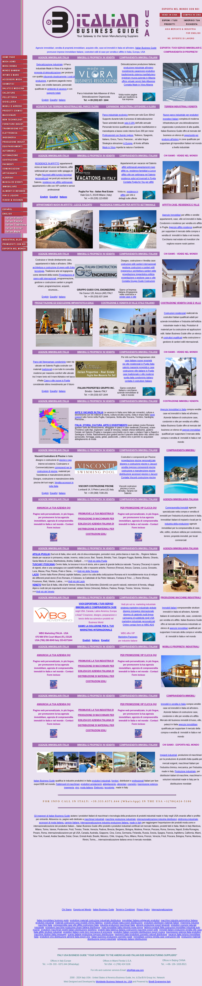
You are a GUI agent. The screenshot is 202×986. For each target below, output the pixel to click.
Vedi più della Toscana (87, 571)
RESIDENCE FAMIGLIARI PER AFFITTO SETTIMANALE (128, 205)
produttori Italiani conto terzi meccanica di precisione (87, 932)
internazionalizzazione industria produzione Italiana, (104, 822)
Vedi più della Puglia (97, 561)
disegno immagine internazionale (138, 611)
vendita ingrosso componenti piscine (138, 467)
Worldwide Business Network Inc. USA (114, 981)
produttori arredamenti (91, 784)
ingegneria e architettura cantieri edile (138, 271)
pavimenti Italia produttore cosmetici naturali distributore (141, 934)
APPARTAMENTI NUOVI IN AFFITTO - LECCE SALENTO (64, 205)
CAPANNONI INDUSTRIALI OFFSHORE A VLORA (131, 106)
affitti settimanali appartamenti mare (138, 167)
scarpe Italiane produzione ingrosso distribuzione (91, 934)
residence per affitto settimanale (58, 182)
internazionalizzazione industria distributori (157, 819)
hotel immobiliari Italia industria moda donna (122, 927)
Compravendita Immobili (176, 507)
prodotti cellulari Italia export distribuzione (123, 923)
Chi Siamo (67, 909)
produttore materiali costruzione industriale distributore (95, 920)
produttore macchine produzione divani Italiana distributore (72, 927)
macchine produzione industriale (120, 819)
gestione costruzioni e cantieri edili (138, 267)
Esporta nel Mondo (82, 909)
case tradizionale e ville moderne (138, 374)
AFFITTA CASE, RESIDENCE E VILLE (180, 205)
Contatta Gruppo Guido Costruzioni (138, 281)
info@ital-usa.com (135, 970)
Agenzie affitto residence (180, 227)
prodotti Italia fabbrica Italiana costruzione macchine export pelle (128, 930)
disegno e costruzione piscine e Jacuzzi (138, 464)
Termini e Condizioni (125, 909)
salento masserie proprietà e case (138, 367)
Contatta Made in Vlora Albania (138, 85)
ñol (107, 640)
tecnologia (109, 787)
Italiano (62, 100)
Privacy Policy (143, 909)
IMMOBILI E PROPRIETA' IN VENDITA (96, 57)
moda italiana (86, 787)
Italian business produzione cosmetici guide (111, 937)
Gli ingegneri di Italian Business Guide (52, 816)
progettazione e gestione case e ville (138, 278)
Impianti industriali (168, 755)
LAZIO (35, 574)
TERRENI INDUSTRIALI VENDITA (180, 106)
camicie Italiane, (72, 822)
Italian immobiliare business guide (53, 920)
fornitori (114, 781)
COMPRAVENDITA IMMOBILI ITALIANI (138, 57)
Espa (103, 640)
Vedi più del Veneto (45, 591)
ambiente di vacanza (57, 89)
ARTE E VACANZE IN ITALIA (89, 412)
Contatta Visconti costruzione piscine (138, 477)
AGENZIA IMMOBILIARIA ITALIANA (180, 499)
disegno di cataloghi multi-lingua (138, 614)
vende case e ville (127, 297)
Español (53, 100)
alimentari (121, 784)
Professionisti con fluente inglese (117, 135)
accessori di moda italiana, (51, 822)
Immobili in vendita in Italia (173, 704)
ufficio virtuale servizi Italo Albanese (138, 81)
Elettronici (98, 787)
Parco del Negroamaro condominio (49, 362)
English (45, 100)
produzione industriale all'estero (138, 68)
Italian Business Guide (145, 48)
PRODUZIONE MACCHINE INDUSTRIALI (181, 597)
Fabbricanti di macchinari (67, 784)
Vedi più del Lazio (76, 581)
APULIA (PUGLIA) (41, 554)
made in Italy (136, 822)
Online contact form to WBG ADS (138, 625)
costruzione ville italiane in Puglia (138, 371)
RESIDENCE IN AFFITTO (47, 163)
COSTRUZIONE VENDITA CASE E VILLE (181, 303)
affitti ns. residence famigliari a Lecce (138, 171)
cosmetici (132, 784)
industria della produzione (177, 524)
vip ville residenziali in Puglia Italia (139, 364)
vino (77, 787)
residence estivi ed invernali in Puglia (138, 178)
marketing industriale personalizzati (138, 621)
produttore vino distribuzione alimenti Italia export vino (65, 937)
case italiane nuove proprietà (138, 360)
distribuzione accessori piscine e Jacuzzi (138, 474)
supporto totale (54, 93)
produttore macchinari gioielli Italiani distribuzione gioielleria (69, 930)
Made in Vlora (109, 147)
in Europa (127, 143)
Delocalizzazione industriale (49, 64)
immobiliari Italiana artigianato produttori (141, 920)
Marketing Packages (128, 637)
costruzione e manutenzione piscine (138, 471)
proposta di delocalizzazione (47, 72)
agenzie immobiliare (188, 724)
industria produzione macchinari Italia (117, 925)
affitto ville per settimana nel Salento (138, 174)
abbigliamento (109, 784)
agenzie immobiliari (191, 430)
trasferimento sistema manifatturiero (138, 74)
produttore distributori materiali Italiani (161, 923)
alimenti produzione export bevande (153, 925)
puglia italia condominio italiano (138, 377)
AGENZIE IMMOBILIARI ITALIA (53, 57)
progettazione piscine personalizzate (138, 460)
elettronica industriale (188, 819)
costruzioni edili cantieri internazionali (138, 264)
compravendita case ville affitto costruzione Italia (76, 925)
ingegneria (69, 787)
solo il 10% (129, 123)
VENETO (36, 585)
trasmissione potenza (148, 784)
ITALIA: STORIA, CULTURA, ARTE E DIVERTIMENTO (101, 425)
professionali (138, 781)
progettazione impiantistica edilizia (138, 274)
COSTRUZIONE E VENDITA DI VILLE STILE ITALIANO (128, 303)
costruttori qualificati (172, 337)
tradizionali (47, 369)
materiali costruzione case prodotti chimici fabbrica (79, 923)
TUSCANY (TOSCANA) (43, 564)
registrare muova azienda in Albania (138, 78)
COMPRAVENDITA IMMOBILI (180, 450)
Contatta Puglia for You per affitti (138, 182)
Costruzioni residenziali (175, 313)
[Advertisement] (118, 874)
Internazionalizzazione (162, 909)
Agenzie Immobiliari (171, 215)
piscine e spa (65, 460)
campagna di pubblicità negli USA (138, 618)
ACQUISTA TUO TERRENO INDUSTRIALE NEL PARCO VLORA (67, 106)
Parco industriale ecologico (115, 115)
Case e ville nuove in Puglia (57, 380)
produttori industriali (101, 781)
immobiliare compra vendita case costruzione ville (157, 937)
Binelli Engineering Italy (160, 981)
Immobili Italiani (169, 608)
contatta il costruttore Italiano (138, 381)
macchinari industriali (94, 819)
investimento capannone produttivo (138, 71)
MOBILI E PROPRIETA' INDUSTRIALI (180, 647)
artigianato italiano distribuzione (132, 939)
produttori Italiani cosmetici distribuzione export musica (139, 932)
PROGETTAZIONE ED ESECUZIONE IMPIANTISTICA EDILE (64, 303)
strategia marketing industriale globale (138, 608)
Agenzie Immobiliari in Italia (173, 409)
